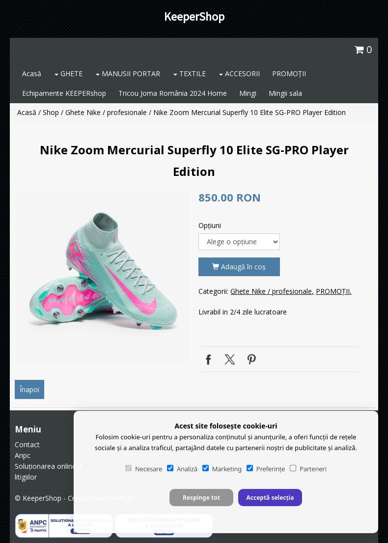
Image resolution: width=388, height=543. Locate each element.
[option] (103, 278)
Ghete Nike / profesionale (106, 112)
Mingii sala (285, 93)
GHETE (69, 73)
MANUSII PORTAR (128, 73)
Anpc (22, 455)
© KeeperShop (38, 498)
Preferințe (266, 468)
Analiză (182, 468)
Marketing (222, 468)
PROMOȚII (289, 73)
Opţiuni (209, 225)
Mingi (247, 93)
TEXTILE (189, 73)
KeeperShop (194, 16)
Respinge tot (201, 497)
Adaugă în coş (239, 266)
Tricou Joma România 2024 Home (172, 93)
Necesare (143, 468)
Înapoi (29, 389)
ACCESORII (239, 73)
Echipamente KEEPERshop (64, 93)
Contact (27, 444)
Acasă (31, 73)
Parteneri (308, 468)
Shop (51, 112)
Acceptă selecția (270, 497)
